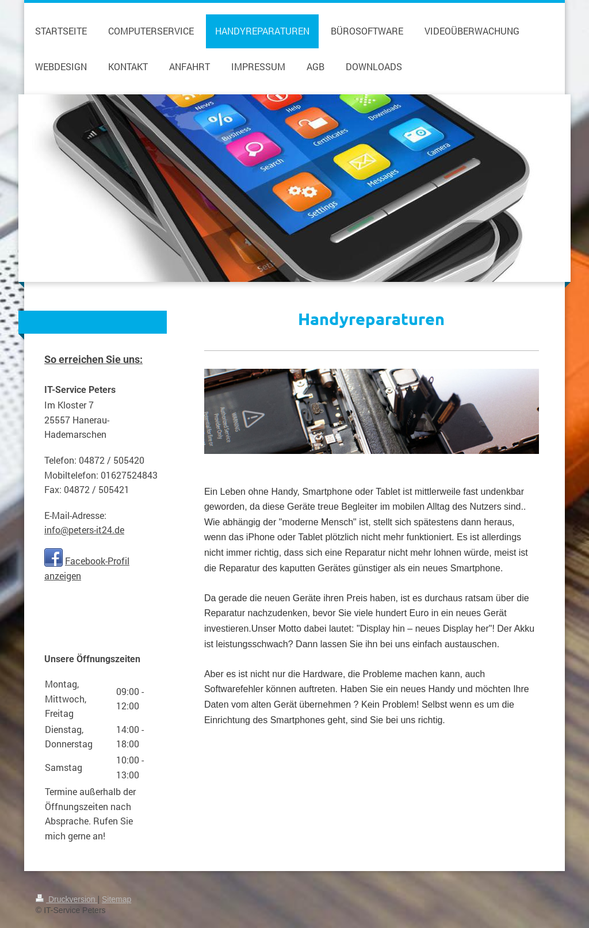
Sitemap (116, 899)
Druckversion (66, 899)
